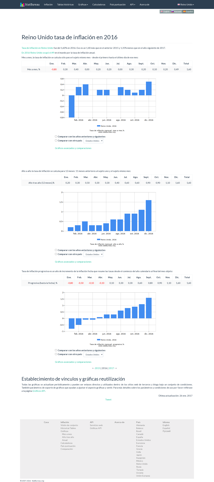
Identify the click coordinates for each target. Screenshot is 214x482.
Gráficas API (96, 428)
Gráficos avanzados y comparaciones (73, 148)
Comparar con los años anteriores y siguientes (81, 136)
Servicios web (96, 425)
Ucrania (139, 472)
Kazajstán (140, 458)
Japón (139, 455)
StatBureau (30, 4)
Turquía (139, 469)
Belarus (139, 428)
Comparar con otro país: (70, 140)
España (139, 437)
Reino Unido (186, 4)
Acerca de (144, 4)
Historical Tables (68, 428)
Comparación (67, 449)
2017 (111, 368)
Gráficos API (39, 391)
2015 (97, 368)
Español (188, 11)
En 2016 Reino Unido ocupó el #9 (38, 52)
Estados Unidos (143, 440)
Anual (64, 440)
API (132, 4)
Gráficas (83, 4)
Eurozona (140, 443)
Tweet (108, 399)
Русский (176, 11)
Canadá (139, 434)
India (138, 452)
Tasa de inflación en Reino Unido (37, 48)
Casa (46, 422)
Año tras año (68, 437)
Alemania (140, 425)
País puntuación (118, 4)
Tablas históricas (65, 4)
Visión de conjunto (69, 425)
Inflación (48, 4)
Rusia (138, 466)
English (165, 11)
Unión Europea (143, 475)
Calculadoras (98, 4)
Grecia (139, 449)
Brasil (138, 431)
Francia (139, 446)
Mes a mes (67, 434)
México (139, 461)
